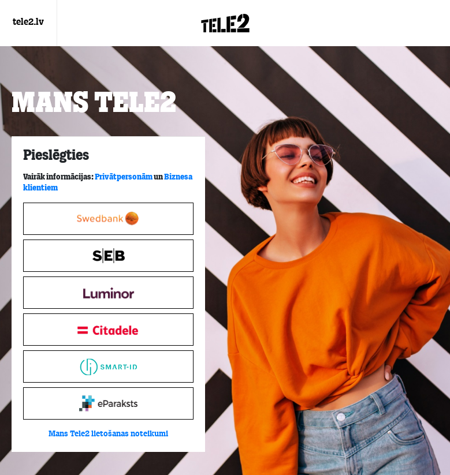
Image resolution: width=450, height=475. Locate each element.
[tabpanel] (108, 294)
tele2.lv (28, 22)
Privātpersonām (124, 177)
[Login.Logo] (225, 23)
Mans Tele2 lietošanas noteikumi (108, 434)
